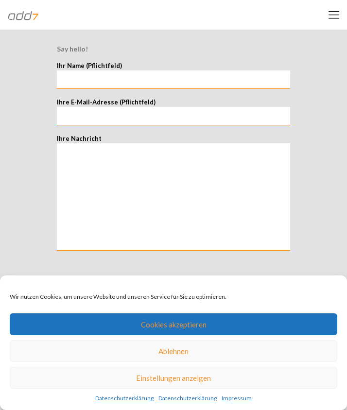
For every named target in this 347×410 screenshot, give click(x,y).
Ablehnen (173, 351)
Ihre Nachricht (173, 193)
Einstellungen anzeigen (173, 378)
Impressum (237, 398)
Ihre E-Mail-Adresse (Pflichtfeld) (173, 111)
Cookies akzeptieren (174, 324)
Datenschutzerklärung (124, 398)
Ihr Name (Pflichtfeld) (173, 75)
